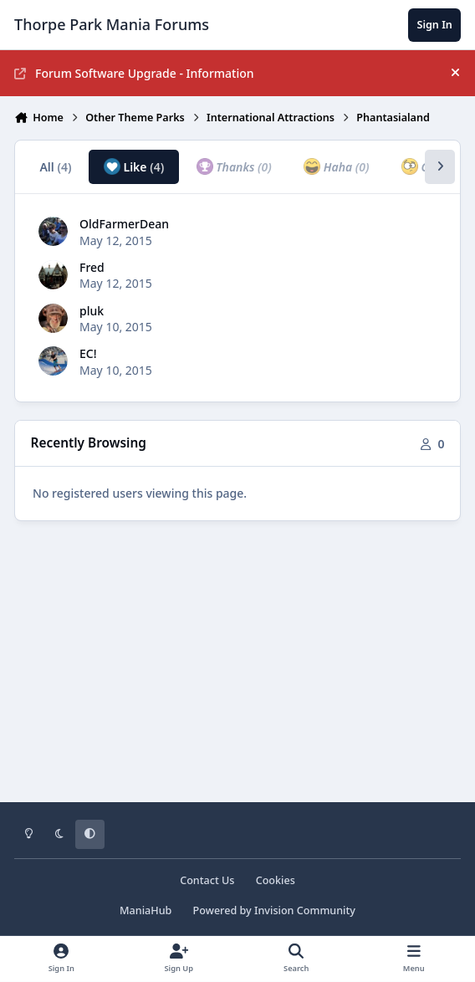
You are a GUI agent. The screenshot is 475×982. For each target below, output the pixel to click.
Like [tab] (134, 166)
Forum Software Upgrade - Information (134, 73)
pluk (91, 311)
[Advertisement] (237, 673)
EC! (88, 353)
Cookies (275, 880)
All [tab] (55, 167)
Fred (92, 267)
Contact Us (207, 880)
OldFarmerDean (124, 224)
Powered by (274, 910)
